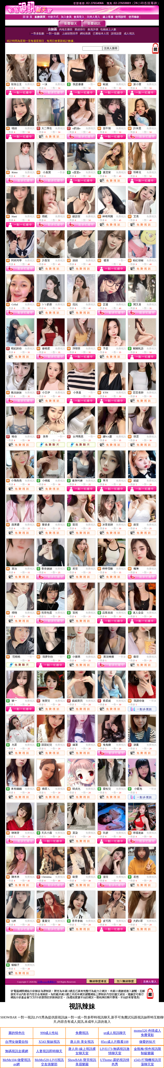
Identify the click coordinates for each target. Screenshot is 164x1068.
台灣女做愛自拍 (16, 1041)
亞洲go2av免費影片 (47, 982)
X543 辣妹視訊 (49, 1041)
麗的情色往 (16, 1033)
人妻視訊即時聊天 (49, 1051)
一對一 (92, 84)
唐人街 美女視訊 (82, 1041)
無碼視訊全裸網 (16, 1051)
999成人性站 (49, 1033)
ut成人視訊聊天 (115, 1033)
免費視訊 (30, 84)
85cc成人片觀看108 (114, 1041)
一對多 (61, 172)
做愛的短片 (147, 1041)
